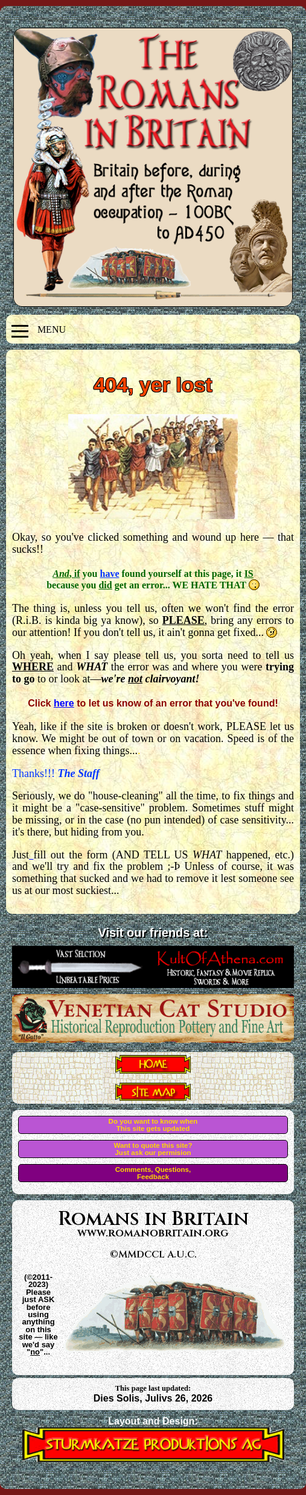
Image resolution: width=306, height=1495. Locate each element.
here (64, 703)
